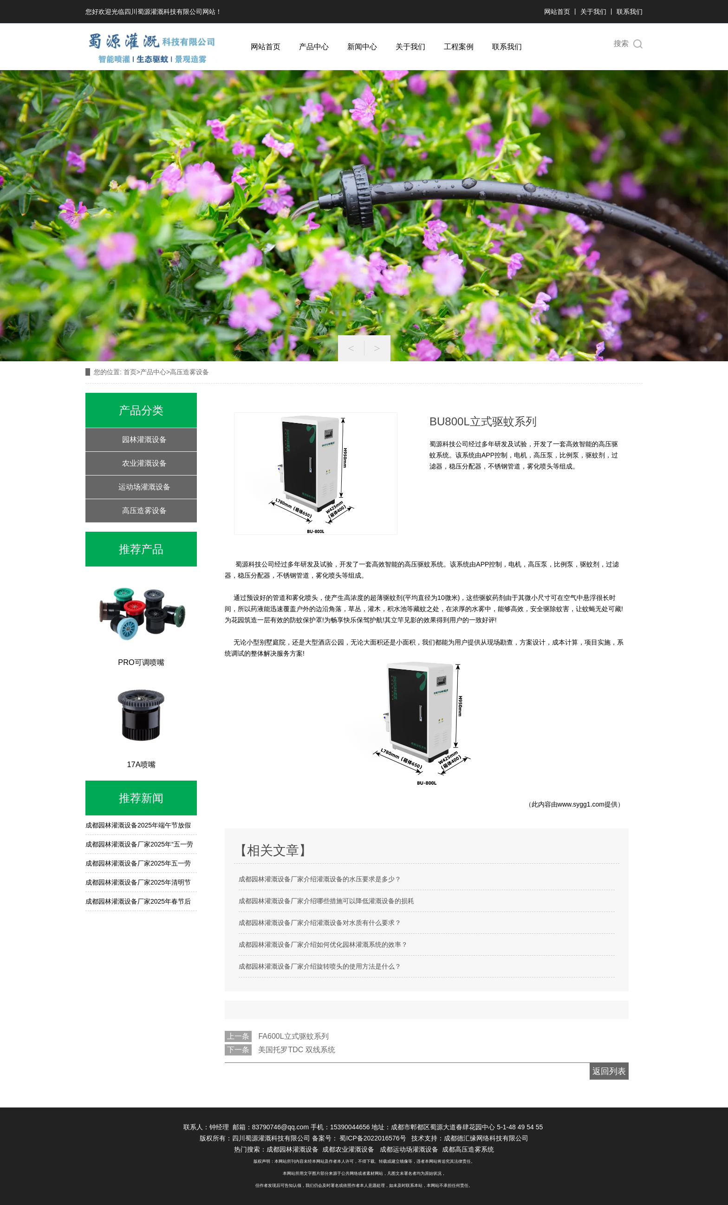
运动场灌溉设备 (144, 487)
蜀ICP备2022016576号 (373, 1138)
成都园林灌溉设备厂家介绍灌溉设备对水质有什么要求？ (320, 922)
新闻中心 (362, 47)
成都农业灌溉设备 (348, 1149)
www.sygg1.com (581, 804)
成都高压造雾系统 (468, 1149)
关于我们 (593, 11)
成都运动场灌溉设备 (409, 1149)
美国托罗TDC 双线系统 (296, 1050)
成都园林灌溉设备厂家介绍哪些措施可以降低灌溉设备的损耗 (326, 901)
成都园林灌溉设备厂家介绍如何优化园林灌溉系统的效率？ (323, 944)
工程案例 (459, 47)
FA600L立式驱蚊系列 (293, 1036)
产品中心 (314, 47)
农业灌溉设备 (144, 463)
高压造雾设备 (144, 511)
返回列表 (609, 1071)
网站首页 (557, 11)
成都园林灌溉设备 (292, 1149)
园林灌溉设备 (144, 439)
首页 (130, 372)
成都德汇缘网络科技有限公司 (486, 1138)
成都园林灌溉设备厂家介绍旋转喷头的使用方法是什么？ (320, 966)
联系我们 (630, 11)
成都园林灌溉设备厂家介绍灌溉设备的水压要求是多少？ (320, 879)
